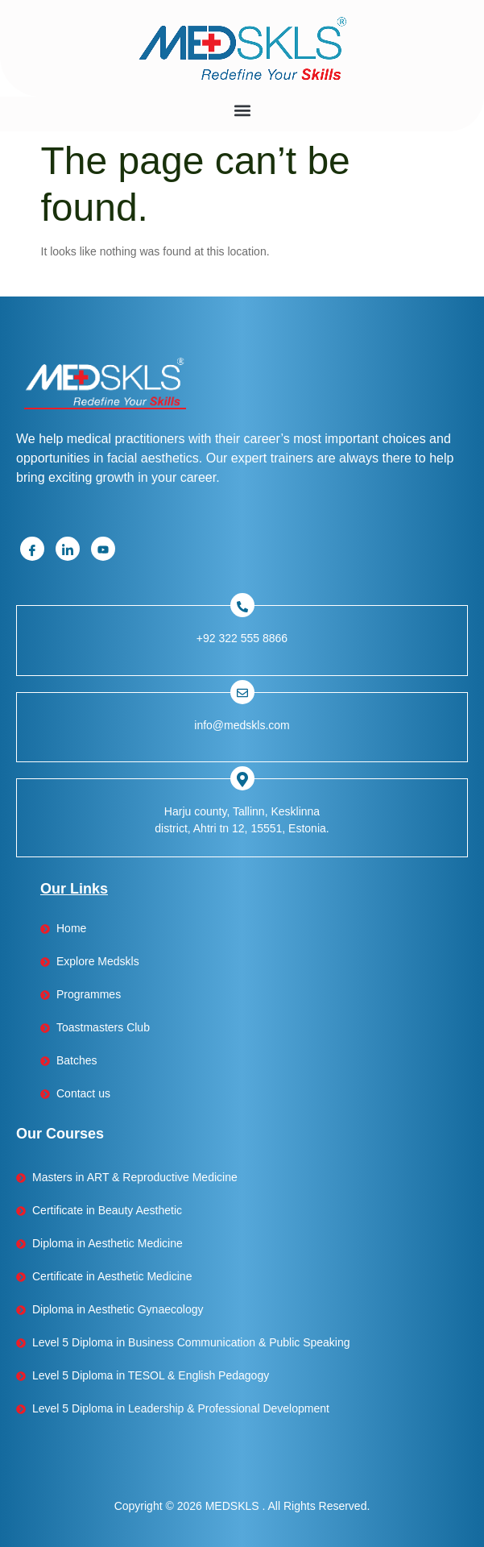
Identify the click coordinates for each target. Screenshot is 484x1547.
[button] (242, 110)
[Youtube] (103, 549)
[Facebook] (32, 549)
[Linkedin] (68, 549)
